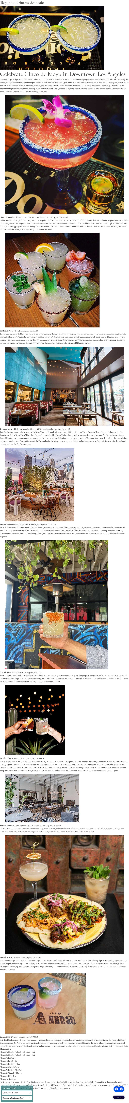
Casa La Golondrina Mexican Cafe (49, 227)
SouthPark (39, 1088)
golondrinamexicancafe (35, 1085)
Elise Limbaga (32, 1082)
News (40, 1082)
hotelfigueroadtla (65, 1085)
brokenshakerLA (76, 1082)
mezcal (111, 1085)
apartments (51, 1082)
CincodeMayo (100, 1082)
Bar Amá (3, 1037)
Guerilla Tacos (5, 673)
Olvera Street (5, 218)
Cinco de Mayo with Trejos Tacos (13, 429)
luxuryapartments (101, 1085)
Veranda (53, 1088)
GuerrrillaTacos (51, 1085)
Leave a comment (63, 1088)
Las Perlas (4, 331)
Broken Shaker (6, 525)
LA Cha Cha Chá (6, 759)
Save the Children (53, 682)
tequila (46, 1088)
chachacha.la (88, 1082)
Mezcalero (4, 958)
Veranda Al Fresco (7, 826)
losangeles (89, 1085)
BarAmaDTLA (63, 1082)
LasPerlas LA (78, 1085)
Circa (61, 83)
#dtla (44, 1082)
